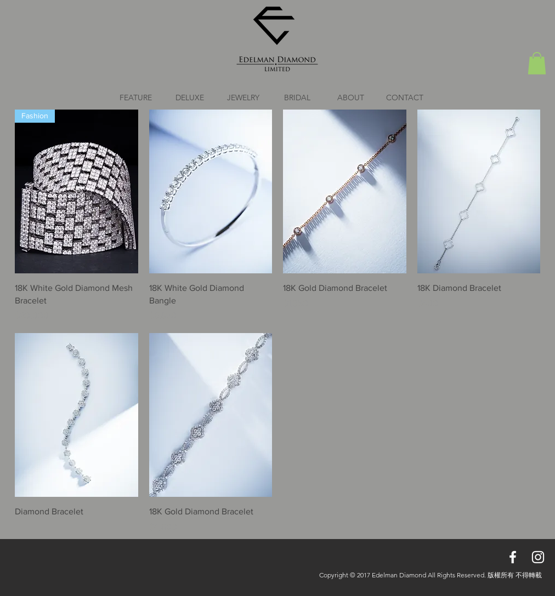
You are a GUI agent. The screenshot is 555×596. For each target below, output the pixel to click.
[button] (537, 63)
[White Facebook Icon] (513, 557)
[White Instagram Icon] (538, 557)
